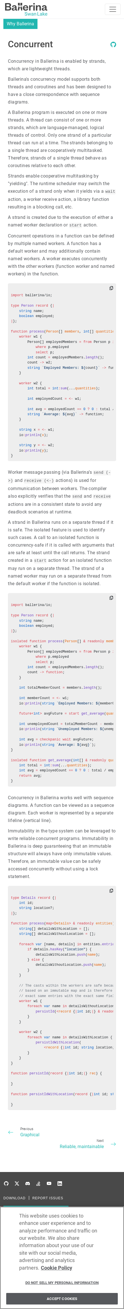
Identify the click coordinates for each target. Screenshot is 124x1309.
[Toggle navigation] (113, 9)
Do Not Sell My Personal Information (62, 1285)
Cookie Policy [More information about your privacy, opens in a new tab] (56, 1271)
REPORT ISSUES (47, 1198)
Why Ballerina (20, 23)
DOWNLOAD (14, 1198)
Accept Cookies (62, 1301)
